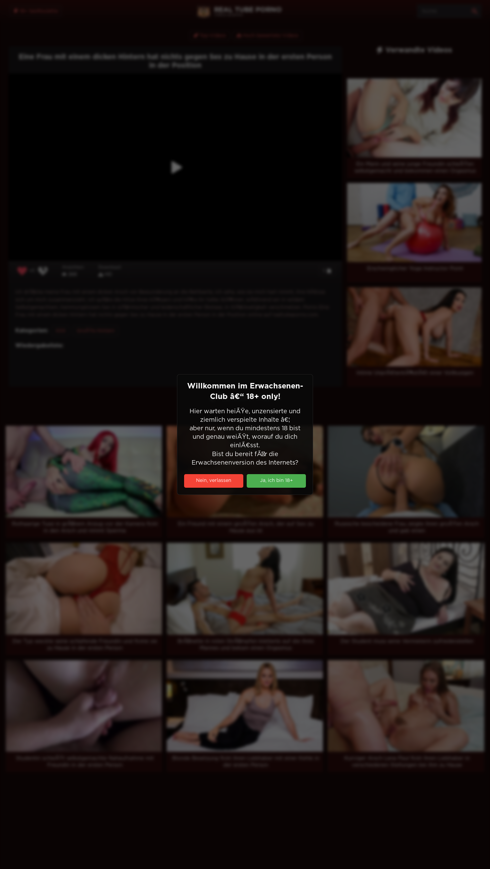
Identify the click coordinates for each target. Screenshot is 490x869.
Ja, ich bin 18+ (276, 481)
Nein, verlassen (213, 481)
